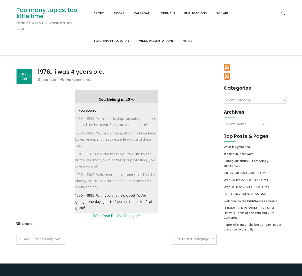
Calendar (142, 13)
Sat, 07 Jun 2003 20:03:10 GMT (245, 173)
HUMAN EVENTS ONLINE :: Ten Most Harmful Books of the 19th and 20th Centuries (249, 213)
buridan (47, 80)
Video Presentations (156, 41)
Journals (167, 13)
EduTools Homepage (192, 239)
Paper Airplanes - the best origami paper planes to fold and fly (252, 227)
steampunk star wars (238, 154)
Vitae (187, 41)
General (27, 224)
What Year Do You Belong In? (116, 216)
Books (119, 13)
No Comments (75, 80)
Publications (195, 13)
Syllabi (222, 13)
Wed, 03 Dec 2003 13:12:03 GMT (246, 187)
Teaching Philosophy (111, 41)
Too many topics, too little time (47, 13)
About (98, 13)
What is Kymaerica (237, 147)
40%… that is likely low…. (43, 239)
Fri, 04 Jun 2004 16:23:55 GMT (245, 194)
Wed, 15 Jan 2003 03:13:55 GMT (246, 180)
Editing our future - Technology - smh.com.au (247, 163)
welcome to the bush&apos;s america (250, 201)
